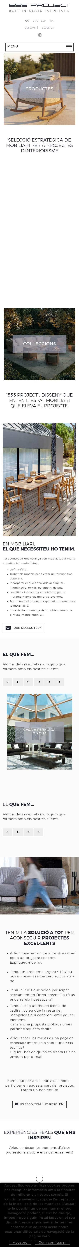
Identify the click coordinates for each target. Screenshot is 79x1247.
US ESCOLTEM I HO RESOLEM (39, 1104)
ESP (43, 21)
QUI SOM (30, 28)
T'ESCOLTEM (47, 28)
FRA (51, 21)
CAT (27, 21)
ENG (35, 21)
